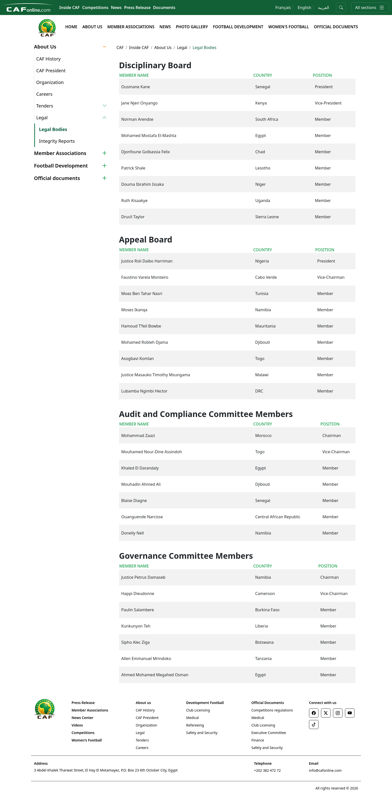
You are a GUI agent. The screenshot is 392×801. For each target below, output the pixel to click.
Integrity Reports (57, 141)
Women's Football (288, 27)
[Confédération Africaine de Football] (28, 7)
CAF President (51, 71)
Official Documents (336, 27)
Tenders (142, 740)
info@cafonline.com (325, 770)
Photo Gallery (192, 27)
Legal (182, 47)
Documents (164, 7)
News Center (82, 717)
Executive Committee (268, 732)
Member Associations (130, 27)
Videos (77, 725)
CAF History (48, 59)
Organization (50, 82)
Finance (257, 740)
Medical (192, 717)
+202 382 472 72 (267, 770)
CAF (120, 47)
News (116, 7)
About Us (92, 27)
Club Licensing (198, 710)
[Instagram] (337, 713)
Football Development (238, 27)
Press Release (137, 7)
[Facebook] (313, 713)
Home (71, 27)
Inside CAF (69, 7)
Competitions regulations (272, 710)
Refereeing (195, 725)
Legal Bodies (53, 129)
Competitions (95, 7)
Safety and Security (201, 732)
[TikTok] (313, 724)
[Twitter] (325, 713)
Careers (44, 94)
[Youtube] (349, 713)
